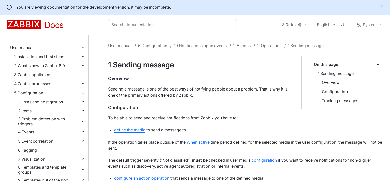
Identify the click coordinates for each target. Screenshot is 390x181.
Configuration (335, 91)
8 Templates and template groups (42, 170)
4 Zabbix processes (32, 83)
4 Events (26, 131)
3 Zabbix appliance (32, 74)
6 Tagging (27, 150)
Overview (331, 82)
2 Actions (242, 45)
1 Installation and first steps (39, 56)
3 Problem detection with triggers (41, 121)
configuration (264, 160)
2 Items (25, 110)
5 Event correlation (35, 141)
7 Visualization (31, 159)
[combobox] (173, 24)
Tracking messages (340, 100)
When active (198, 142)
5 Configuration (28, 92)
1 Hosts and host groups (40, 101)
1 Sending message (336, 73)
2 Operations (269, 45)
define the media (129, 129)
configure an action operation (141, 178)
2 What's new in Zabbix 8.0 (39, 65)
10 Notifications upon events (200, 45)
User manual (21, 47)
